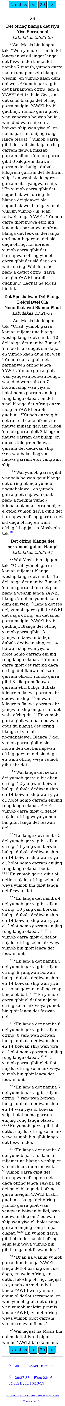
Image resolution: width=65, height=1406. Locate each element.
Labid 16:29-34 (41, 1366)
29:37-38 (22, 1378)
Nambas (18, 4)
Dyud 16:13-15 (32, 1383)
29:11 (19, 1366)
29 (42, 4)
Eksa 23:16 (43, 1378)
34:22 (13, 1383)
